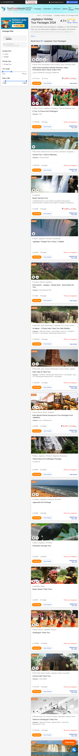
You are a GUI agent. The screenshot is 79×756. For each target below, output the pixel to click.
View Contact (73, 83)
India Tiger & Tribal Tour (41, 372)
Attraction (58, 9)
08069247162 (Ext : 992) (73, 648)
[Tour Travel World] (13, 8)
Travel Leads (72, 2)
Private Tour (7, 64)
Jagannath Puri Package (41, 502)
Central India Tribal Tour (41, 676)
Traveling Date (10, 44)
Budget (6, 57)
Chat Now (69, 742)
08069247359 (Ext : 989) (73, 387)
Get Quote (36, 83)
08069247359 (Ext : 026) (73, 430)
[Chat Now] (74, 749)
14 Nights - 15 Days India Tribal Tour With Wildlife (51, 328)
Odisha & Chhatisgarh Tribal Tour (45, 719)
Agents (65, 9)
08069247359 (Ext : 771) (73, 170)
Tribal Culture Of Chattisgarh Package (47, 459)
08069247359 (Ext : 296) (73, 257)
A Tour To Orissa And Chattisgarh (45, 111)
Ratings (69, 21)
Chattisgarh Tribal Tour (41, 633)
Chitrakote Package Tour (42, 546)
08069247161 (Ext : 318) (73, 604)
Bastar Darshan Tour (40, 198)
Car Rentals (71, 9)
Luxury (6, 54)
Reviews (75, 21)
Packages (38, 9)
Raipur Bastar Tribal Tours (42, 589)
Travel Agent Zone (56, 2)
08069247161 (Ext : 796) (73, 517)
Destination (48, 9)
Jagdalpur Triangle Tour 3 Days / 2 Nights (48, 242)
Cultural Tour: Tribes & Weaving (44, 155)
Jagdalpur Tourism (29, 9)
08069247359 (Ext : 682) (73, 213)
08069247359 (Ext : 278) (73, 734)
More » (33, 36)
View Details (47, 83)
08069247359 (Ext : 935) (73, 126)
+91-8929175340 (7, 2)
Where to (8, 37)
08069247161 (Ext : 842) (73, 691)
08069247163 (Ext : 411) (73, 561)
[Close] (76, 739)
